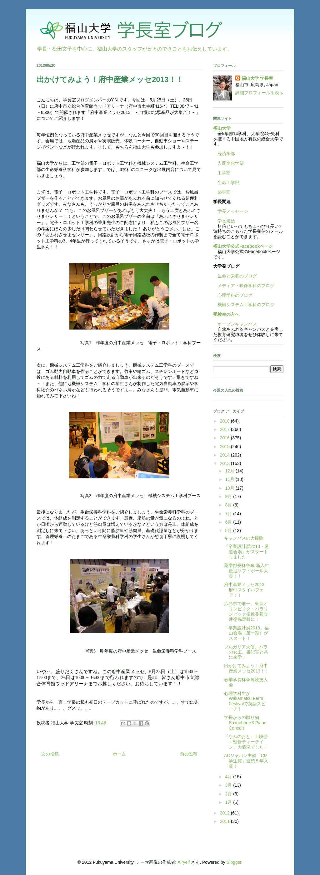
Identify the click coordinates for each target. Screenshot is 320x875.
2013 (225, 463)
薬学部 (224, 191)
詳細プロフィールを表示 (259, 92)
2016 (225, 437)
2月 (229, 793)
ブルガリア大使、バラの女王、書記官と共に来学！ (246, 652)
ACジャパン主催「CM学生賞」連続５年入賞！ (246, 761)
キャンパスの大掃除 (243, 537)
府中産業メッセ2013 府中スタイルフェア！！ (246, 590)
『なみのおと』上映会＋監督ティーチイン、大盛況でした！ (246, 742)
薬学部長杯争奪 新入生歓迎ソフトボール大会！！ (246, 571)
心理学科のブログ (232, 295)
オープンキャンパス (235, 323)
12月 (230, 470)
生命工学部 (228, 182)
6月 (229, 522)
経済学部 (226, 153)
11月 (230, 479)
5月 (229, 530)
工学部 (224, 172)
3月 (229, 785)
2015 (225, 446)
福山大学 (222, 128)
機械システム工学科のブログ (243, 304)
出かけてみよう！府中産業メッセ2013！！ (246, 668)
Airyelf (184, 862)
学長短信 (224, 220)
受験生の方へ (226, 314)
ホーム (119, 753)
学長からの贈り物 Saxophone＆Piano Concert (245, 723)
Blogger (234, 862)
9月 (229, 496)
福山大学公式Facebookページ (243, 246)
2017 (225, 429)
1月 (229, 802)
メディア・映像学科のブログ (243, 285)
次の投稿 (50, 753)
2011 (225, 821)
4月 (229, 776)
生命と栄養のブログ (235, 275)
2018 (225, 420)
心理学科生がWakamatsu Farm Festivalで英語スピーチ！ (245, 701)
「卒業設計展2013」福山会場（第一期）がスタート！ (246, 633)
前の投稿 (189, 753)
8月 (229, 504)
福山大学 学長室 (257, 78)
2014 (225, 454)
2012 (225, 812)
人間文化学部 (231, 163)
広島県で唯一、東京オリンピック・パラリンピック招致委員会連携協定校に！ (246, 611)
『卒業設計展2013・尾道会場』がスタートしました (246, 552)
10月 (230, 488)
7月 (229, 513)
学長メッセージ (230, 211)
